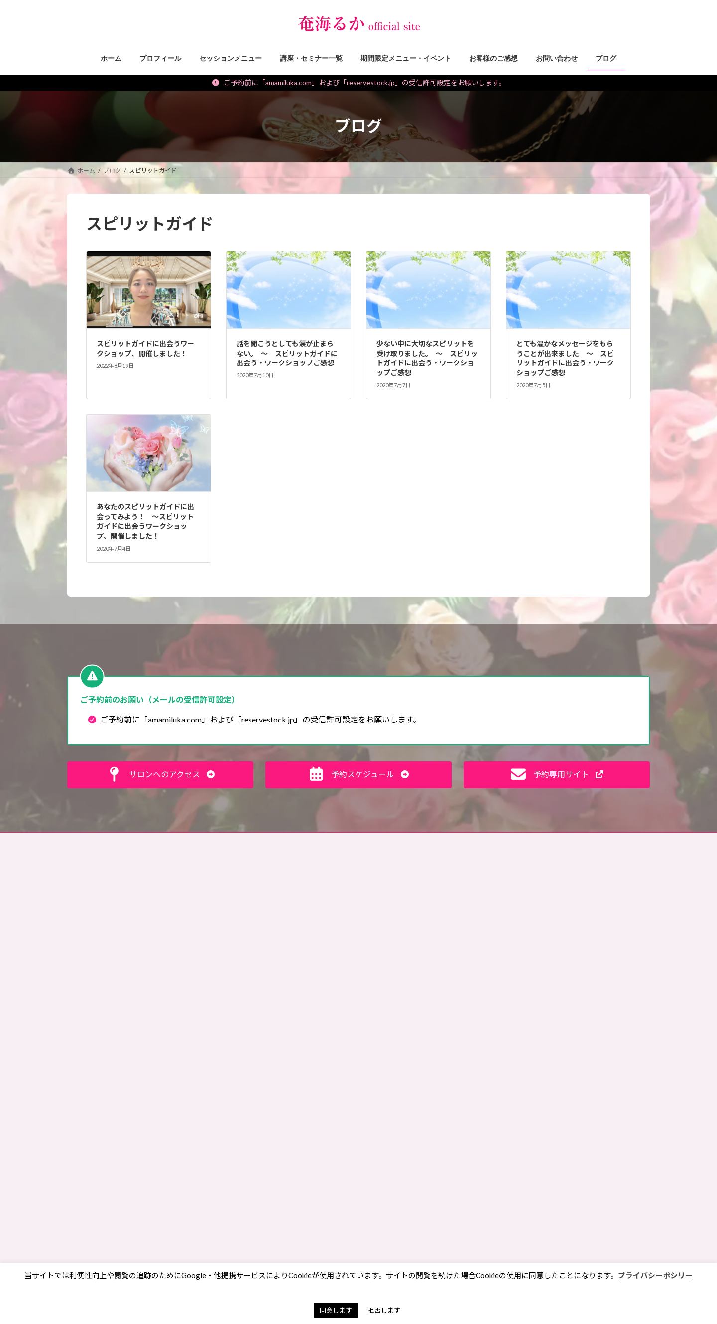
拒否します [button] (384, 1310)
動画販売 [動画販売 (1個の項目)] (437, 1163)
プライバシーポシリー (655, 1275)
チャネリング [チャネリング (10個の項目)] (468, 1063)
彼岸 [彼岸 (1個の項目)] (455, 1177)
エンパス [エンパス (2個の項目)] (461, 976)
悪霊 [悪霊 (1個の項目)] (384, 1192)
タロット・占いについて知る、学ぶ (270, 1038)
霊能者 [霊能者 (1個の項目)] (434, 1249)
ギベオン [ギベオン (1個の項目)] (473, 1005)
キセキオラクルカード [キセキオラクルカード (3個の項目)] (408, 1005)
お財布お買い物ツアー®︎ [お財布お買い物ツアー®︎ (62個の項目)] (412, 919)
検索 (628, 884)
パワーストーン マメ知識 (258, 951)
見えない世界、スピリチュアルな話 (270, 899)
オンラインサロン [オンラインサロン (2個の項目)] (402, 991)
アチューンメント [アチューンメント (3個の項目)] (402, 948)
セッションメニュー (249, 1104)
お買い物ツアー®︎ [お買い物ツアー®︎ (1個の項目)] (401, 934)
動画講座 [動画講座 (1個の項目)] (390, 1163)
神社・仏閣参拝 (243, 968)
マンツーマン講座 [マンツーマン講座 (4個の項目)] (402, 1120)
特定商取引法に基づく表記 (259, 841)
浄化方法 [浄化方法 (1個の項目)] (390, 1234)
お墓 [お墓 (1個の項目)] (384, 905)
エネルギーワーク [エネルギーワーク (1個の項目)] (402, 976)
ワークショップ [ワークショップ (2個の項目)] (399, 1148)
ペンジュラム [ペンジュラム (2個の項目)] (472, 1091)
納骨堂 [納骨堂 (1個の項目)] (434, 1234)
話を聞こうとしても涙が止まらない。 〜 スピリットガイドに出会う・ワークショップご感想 (287, 353)
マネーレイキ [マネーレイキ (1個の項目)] (455, 1105)
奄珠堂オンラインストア (481, 841)
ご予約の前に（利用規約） (168, 841)
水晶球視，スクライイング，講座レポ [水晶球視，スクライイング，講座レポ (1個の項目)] (429, 1220)
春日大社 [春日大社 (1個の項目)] (460, 1192)
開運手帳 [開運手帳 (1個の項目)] (390, 1249)
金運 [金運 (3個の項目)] (472, 1234)
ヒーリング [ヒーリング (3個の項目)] (393, 1077)
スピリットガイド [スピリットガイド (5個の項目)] (402, 1063)
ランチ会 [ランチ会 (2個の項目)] (460, 1134)
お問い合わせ (95, 841)
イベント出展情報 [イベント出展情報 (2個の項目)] (402, 962)
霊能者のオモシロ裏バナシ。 (261, 985)
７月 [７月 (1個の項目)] (472, 1249)
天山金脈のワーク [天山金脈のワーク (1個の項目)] (402, 1177)
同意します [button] (336, 1310)
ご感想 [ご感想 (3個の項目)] (456, 934)
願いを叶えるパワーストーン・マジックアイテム (285, 1178)
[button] (160, 774)
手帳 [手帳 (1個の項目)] (419, 1192)
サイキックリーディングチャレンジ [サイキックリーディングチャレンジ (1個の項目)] (426, 1019)
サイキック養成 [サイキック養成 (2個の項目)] (399, 1034)
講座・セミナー (243, 1121)
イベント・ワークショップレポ (264, 1156)
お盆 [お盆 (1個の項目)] (419, 905)
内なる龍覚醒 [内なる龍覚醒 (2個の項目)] (461, 1148)
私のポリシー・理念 (249, 1003)
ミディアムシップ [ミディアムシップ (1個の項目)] (402, 1134)
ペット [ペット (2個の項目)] (440, 1077)
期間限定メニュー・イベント (261, 1138)
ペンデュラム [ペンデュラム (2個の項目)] (396, 1105)
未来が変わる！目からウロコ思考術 (270, 916)
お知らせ (234, 1086)
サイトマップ (411, 841)
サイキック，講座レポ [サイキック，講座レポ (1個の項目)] (408, 1048)
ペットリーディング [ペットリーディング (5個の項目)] (405, 1091)
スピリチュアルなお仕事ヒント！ (267, 934)
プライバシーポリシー (344, 841)
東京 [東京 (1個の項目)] (384, 1206)
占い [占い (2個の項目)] (478, 1163)
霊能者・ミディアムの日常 (258, 1020)
